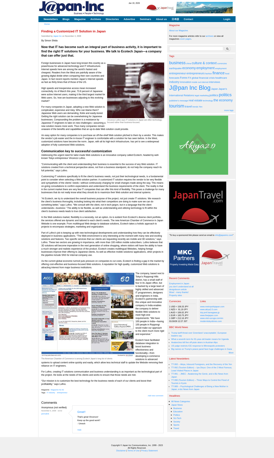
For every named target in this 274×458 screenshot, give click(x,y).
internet (205, 82)
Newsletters (51, 19)
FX (189, 77)
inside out (196, 82)
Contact (188, 19)
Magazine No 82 (57, 390)
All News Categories (180, 401)
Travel (176, 428)
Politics (176, 415)
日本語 (175, 19)
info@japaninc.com (224, 235)
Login (227, 19)
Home (47, 24)
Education (178, 411)
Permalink (45, 414)
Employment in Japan (179, 283)
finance (219, 73)
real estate (195, 100)
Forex (183, 77)
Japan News (177, 405)
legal (197, 95)
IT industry (51, 393)
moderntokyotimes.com (211, 321)
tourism (176, 105)
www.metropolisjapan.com (212, 306)
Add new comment (155, 396)
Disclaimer (121, 451)
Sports (176, 425)
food (227, 73)
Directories (112, 19)
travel (188, 106)
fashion (208, 73)
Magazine (79, 19)
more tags (228, 110)
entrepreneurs (195, 73)
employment (205, 68)
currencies (222, 63)
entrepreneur (62, 393)
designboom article (178, 289)
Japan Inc (57, 36)
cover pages (185, 39)
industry (174, 81)
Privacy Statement (149, 451)
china (188, 63)
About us (161, 19)
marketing (204, 95)
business (177, 62)
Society (176, 421)
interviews (214, 82)
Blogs (66, 19)
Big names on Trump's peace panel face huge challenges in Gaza (201, 349)
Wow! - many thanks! (179, 292)
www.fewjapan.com (209, 315)
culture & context (204, 63)
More (231, 353)
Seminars (145, 19)
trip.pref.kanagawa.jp (210, 312)
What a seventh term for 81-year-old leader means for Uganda (200, 339)
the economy (223, 100)
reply (79, 430)
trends (195, 107)
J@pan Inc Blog (189, 87)
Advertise (129, 19)
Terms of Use (133, 451)
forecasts (174, 77)
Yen (200, 107)
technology (208, 100)
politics (213, 95)
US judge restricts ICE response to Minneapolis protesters (198, 346)
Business (177, 408)
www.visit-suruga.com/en (211, 318)
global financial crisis (203, 77)
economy (189, 68)
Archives (95, 19)
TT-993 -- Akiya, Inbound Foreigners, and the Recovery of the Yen (201, 364)
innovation (185, 82)
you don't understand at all (181, 286)
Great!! (81, 411)
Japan (214, 88)
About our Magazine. (178, 30)
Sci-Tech (177, 418)
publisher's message (178, 100)
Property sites (175, 295)
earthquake (175, 68)
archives (209, 36)
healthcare (221, 77)
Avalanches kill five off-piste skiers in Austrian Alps (194, 342)
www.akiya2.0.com (208, 309)
